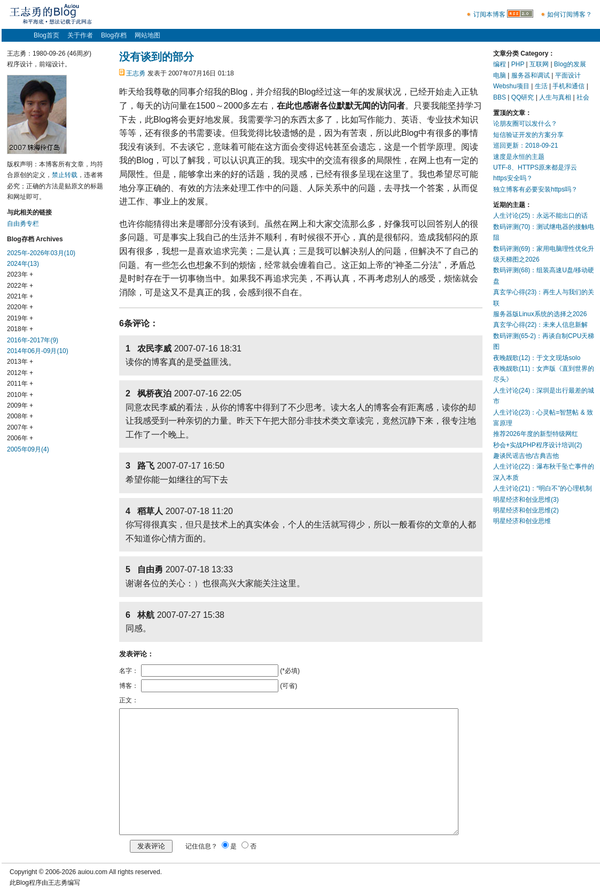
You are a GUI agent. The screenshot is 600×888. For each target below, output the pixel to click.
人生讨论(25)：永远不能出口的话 (540, 215)
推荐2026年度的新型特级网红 (535, 434)
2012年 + (20, 373)
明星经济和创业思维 (522, 521)
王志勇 (135, 73)
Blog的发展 (570, 64)
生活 (541, 86)
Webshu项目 (511, 86)
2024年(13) (23, 263)
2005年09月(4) (28, 449)
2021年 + (20, 296)
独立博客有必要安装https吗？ (535, 189)
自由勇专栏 (23, 223)
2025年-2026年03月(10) (41, 253)
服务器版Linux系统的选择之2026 (540, 314)
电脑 (499, 75)
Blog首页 (46, 35)
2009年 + (20, 405)
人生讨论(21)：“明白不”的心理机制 (542, 488)
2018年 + (20, 329)
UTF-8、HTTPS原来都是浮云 (535, 167)
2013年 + (20, 361)
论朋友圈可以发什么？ (525, 123)
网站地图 (147, 35)
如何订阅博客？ (569, 14)
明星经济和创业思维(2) (526, 510)
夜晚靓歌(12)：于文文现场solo (536, 358)
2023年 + (20, 274)
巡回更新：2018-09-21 (525, 145)
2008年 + (20, 416)
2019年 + (20, 318)
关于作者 (80, 35)
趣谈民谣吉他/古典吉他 (526, 456)
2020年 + (20, 307)
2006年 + (20, 438)
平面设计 (568, 75)
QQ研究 (522, 97)
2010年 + (20, 395)
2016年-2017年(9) (32, 340)
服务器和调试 (530, 75)
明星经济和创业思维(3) (526, 499)
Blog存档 (114, 35)
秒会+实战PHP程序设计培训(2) (537, 445)
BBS (499, 97)
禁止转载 (64, 175)
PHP (517, 64)
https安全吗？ (513, 178)
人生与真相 (555, 97)
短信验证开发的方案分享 (528, 135)
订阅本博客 (489, 14)
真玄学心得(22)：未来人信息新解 (540, 324)
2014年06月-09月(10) (37, 351)
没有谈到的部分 (156, 57)
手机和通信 (568, 86)
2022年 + (20, 285)
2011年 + (20, 383)
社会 (582, 97)
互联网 (539, 64)
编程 (499, 64)
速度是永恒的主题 (518, 156)
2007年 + (20, 427)
